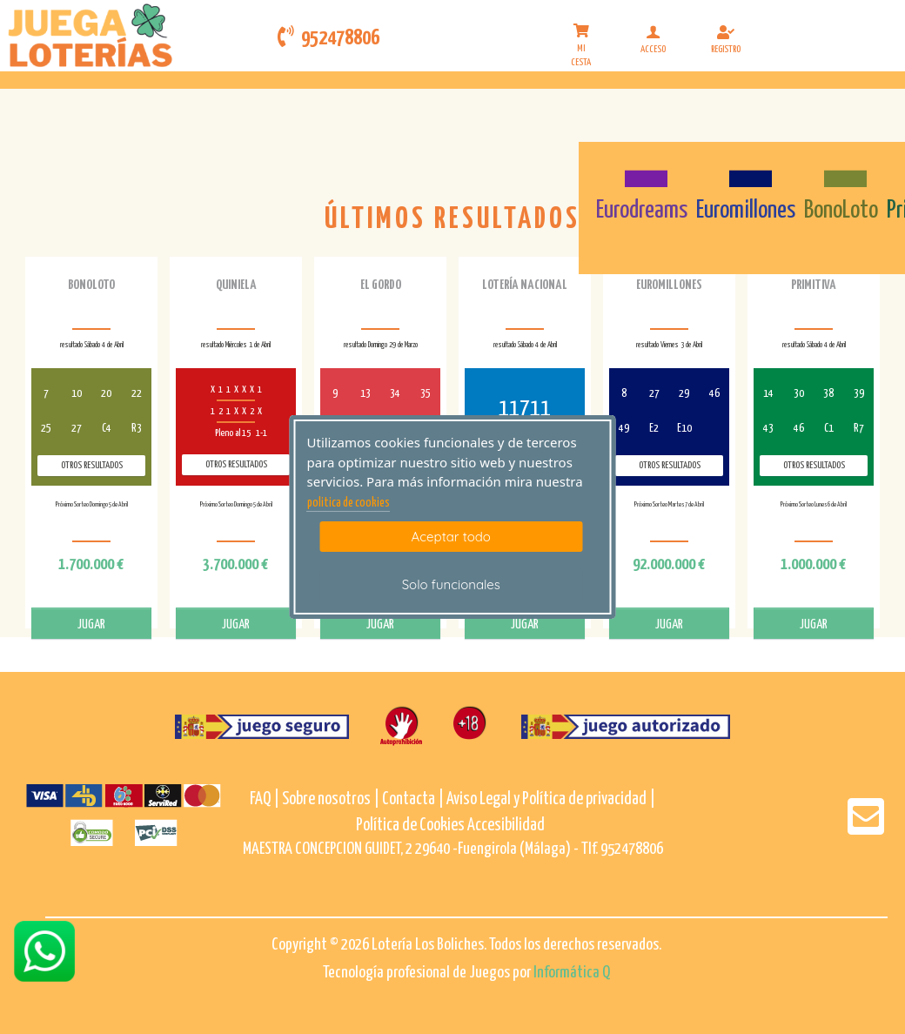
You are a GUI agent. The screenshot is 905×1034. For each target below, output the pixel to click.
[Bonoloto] (841, 169)
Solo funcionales (451, 584)
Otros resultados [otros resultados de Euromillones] (670, 465)
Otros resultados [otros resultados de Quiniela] (236, 464)
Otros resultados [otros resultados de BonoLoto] (92, 465)
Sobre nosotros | (330, 799)
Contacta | (413, 799)
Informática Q (571, 972)
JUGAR (91, 624)
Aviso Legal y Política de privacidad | (550, 799)
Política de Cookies (410, 825)
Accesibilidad (506, 825)
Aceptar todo (451, 536)
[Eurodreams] (641, 169)
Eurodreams (641, 210)
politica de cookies (348, 503)
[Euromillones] (746, 169)
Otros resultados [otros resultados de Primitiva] (814, 465)
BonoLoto (841, 210)
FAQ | (266, 799)
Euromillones (745, 210)
